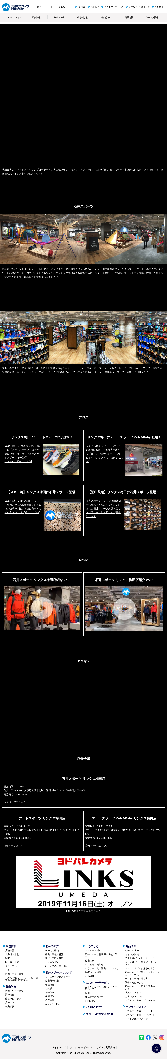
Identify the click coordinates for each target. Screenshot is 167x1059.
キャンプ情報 (152, 17)
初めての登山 (52, 950)
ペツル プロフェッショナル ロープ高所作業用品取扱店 (22, 979)
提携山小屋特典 (93, 972)
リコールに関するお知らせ (101, 1014)
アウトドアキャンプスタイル (140, 1000)
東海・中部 (11, 966)
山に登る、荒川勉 (94, 964)
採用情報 (159, 7)
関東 (7, 958)
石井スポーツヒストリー (57, 976)
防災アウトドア (133, 992)
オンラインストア (13, 17)
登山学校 (105, 17)
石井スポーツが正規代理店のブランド (142, 987)
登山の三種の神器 (54, 954)
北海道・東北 (12, 954)
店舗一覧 (9, 950)
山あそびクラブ (13, 998)
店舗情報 (36, 17)
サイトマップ (59, 1047)
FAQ (87, 993)
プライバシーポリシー (81, 1047)
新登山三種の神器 (54, 958)
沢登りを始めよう (134, 982)
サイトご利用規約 (106, 1047)
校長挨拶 (9, 1006)
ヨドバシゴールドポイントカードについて (102, 988)
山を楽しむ (82, 17)
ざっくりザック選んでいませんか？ (141, 963)
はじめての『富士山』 (56, 966)
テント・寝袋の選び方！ (137, 978)
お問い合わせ (92, 1001)
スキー (40, 7)
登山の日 (89, 960)
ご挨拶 (48, 988)
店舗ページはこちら (15, 802)
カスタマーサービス (113, 7)
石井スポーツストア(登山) (138, 1011)
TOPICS (81, 7)
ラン (51, 7)
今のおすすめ (132, 950)
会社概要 (49, 984)
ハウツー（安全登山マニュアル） (102, 968)
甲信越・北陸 (12, 962)
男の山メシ (11, 1002)
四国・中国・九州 (14, 974)
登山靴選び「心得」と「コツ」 (141, 958)
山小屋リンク (92, 976)
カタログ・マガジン (135, 996)
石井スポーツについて (139, 7)
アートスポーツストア (136, 1018)
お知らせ (49, 992)
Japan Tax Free (53, 1004)
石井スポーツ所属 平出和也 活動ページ (103, 955)
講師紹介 (9, 994)
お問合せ (95, 7)
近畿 (7, 970)
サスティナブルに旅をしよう (140, 968)
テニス (62, 7)
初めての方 (59, 17)
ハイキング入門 (53, 962)
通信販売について (94, 997)
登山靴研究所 (52, 980)
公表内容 (49, 1000)
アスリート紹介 (93, 950)
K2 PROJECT (94, 1007)
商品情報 (129, 17)
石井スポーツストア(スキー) (139, 1015)
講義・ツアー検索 (14, 990)
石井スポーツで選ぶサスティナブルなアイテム (142, 973)
